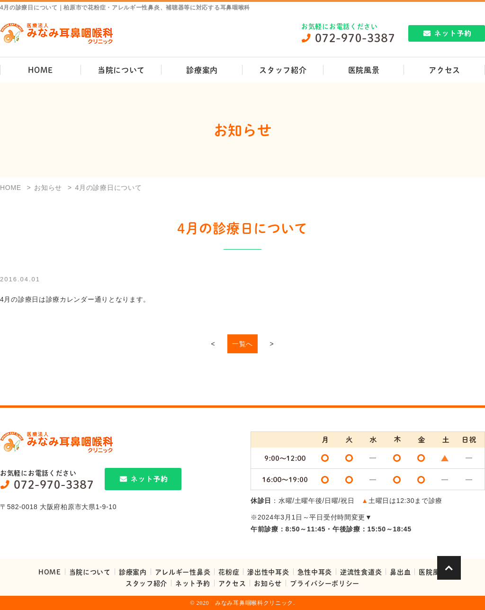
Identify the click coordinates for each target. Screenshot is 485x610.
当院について (121, 69)
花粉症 (228, 571)
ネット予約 (192, 583)
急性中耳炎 (314, 571)
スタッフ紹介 (282, 69)
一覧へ (242, 344)
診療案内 (202, 69)
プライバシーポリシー (324, 583)
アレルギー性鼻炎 (183, 571)
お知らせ (268, 583)
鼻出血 (400, 571)
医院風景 (364, 69)
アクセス (232, 583)
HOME (40, 69)
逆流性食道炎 (361, 571)
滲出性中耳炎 (268, 571)
